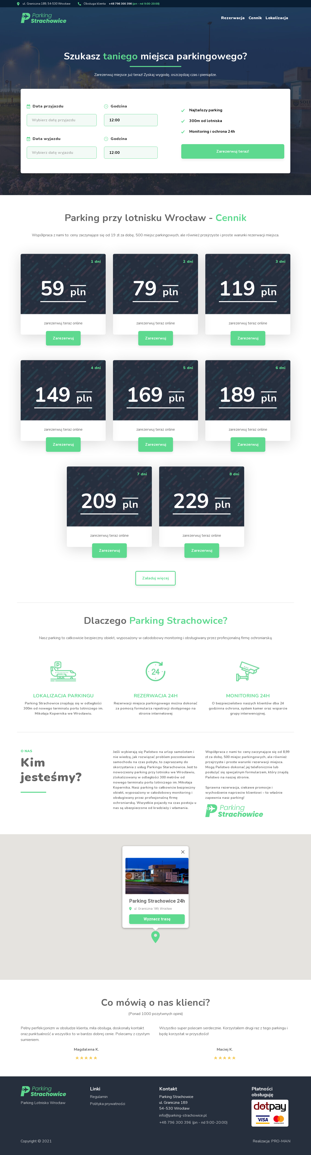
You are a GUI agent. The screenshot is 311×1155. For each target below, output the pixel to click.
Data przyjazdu (48, 106)
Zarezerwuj (63, 338)
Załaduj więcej (155, 578)
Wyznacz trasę (157, 883)
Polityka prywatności (107, 1103)
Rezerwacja (233, 18)
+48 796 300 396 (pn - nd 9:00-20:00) (193, 1122)
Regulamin (99, 1096)
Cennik (255, 18)
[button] (155, 901)
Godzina (119, 106)
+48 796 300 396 (134, 4)
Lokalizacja (277, 18)
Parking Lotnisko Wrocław (43, 1103)
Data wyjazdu (46, 138)
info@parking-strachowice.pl (183, 1115)
